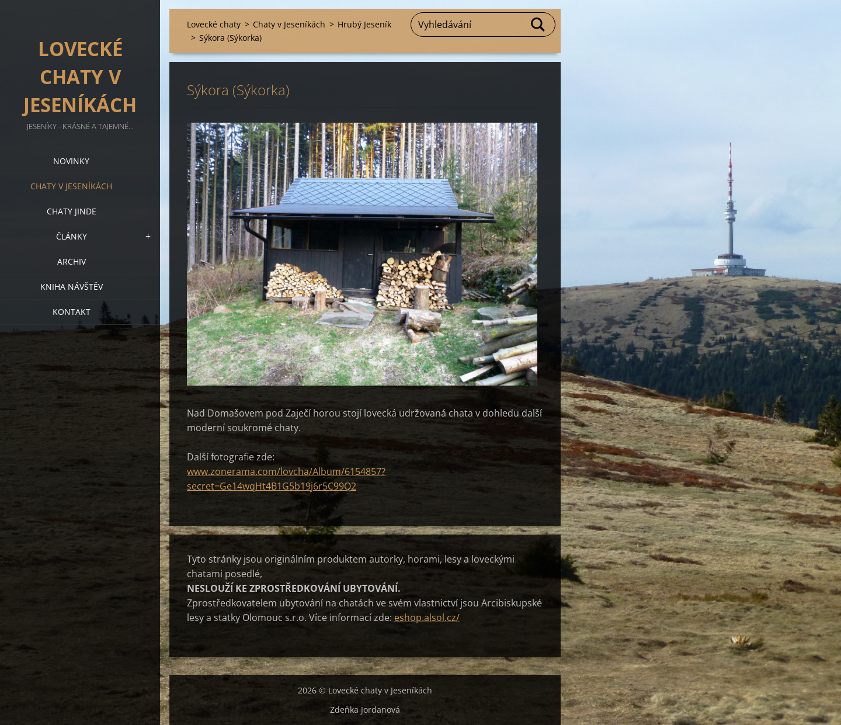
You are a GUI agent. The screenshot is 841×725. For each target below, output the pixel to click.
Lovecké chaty (214, 24)
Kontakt (72, 311)
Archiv (71, 261)
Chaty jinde (71, 211)
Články (71, 236)
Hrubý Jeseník (364, 24)
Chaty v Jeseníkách (71, 186)
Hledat (538, 24)
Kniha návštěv (71, 286)
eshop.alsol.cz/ (427, 617)
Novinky (71, 160)
